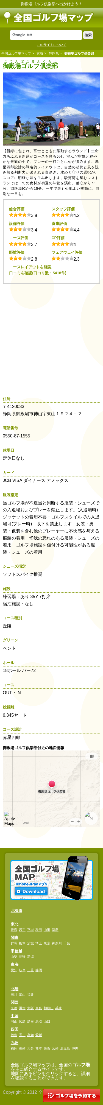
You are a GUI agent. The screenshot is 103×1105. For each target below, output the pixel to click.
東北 (14, 924)
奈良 (38, 1008)
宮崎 (55, 1048)
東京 (47, 943)
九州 (14, 1042)
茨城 (30, 943)
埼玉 (38, 943)
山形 (47, 930)
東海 (40, 53)
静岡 (38, 970)
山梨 (14, 957)
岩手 (22, 930)
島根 (30, 1021)
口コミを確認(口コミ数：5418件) (37, 273)
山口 (47, 1021)
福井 (30, 995)
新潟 (30, 957)
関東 (14, 937)
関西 (14, 1002)
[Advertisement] (51, 338)
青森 (14, 930)
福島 (55, 930)
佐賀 (47, 1048)
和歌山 (49, 1008)
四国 (14, 1029)
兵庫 (58, 1008)
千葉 (66, 943)
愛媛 (38, 1035)
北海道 (16, 910)
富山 (22, 995)
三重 (30, 970)
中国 (14, 1016)
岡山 (14, 1021)
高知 (30, 1035)
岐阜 (22, 970)
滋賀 (22, 1008)
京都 (14, 1008)
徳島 (14, 1035)
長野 (22, 957)
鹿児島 (65, 1048)
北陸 (14, 989)
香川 (22, 1035)
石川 (14, 995)
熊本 (38, 1048)
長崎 (22, 1048)
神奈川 (57, 943)
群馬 (14, 943)
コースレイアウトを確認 (30, 267)
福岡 (14, 1048)
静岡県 (54, 53)
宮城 (30, 930)
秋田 (38, 930)
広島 (22, 1021)
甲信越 (16, 951)
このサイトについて (51, 45)
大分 (30, 1048)
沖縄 (75, 1048)
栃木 (22, 943)
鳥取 (38, 1021)
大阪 (30, 1008)
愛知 (14, 970)
